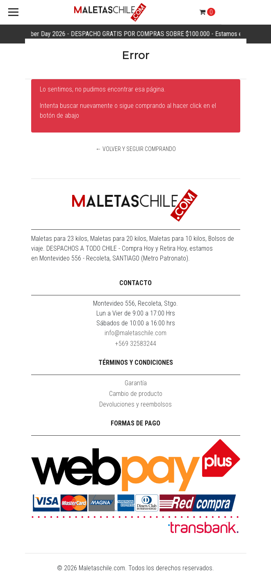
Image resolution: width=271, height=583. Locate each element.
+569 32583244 (135, 344)
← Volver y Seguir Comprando (136, 149)
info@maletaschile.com (135, 333)
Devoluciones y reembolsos (135, 404)
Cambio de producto (135, 394)
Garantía (136, 383)
